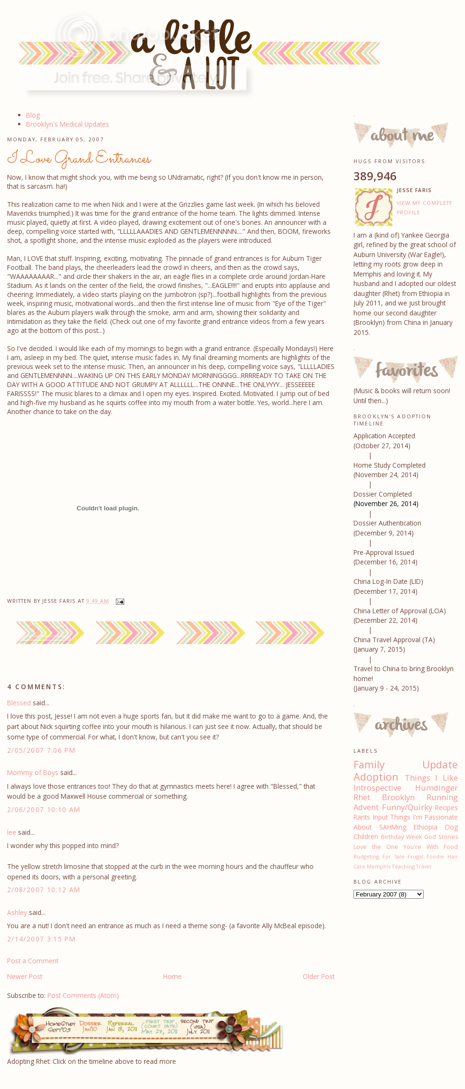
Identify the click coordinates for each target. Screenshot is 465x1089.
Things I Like (431, 778)
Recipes (446, 807)
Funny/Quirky (407, 807)
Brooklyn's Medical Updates (67, 124)
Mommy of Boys (32, 772)
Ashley (17, 912)
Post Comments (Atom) (83, 995)
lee (11, 832)
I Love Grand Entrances (79, 159)
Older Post (319, 976)
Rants (361, 816)
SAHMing (392, 826)
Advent (366, 807)
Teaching (403, 866)
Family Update (405, 764)
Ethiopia (425, 826)
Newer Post (24, 976)
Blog (33, 115)
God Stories (441, 837)
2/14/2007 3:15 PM (41, 938)
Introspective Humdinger (405, 788)
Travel (423, 866)
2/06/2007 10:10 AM (44, 809)
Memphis (379, 866)
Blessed (19, 702)
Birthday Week (401, 837)
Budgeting (366, 856)
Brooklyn (398, 797)
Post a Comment (32, 960)
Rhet (361, 797)
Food (451, 847)
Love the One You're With (395, 847)
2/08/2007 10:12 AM (44, 889)
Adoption (376, 777)
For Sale (393, 856)
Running (442, 797)
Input (380, 816)
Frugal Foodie (426, 856)
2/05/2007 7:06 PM (41, 750)
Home (172, 976)
